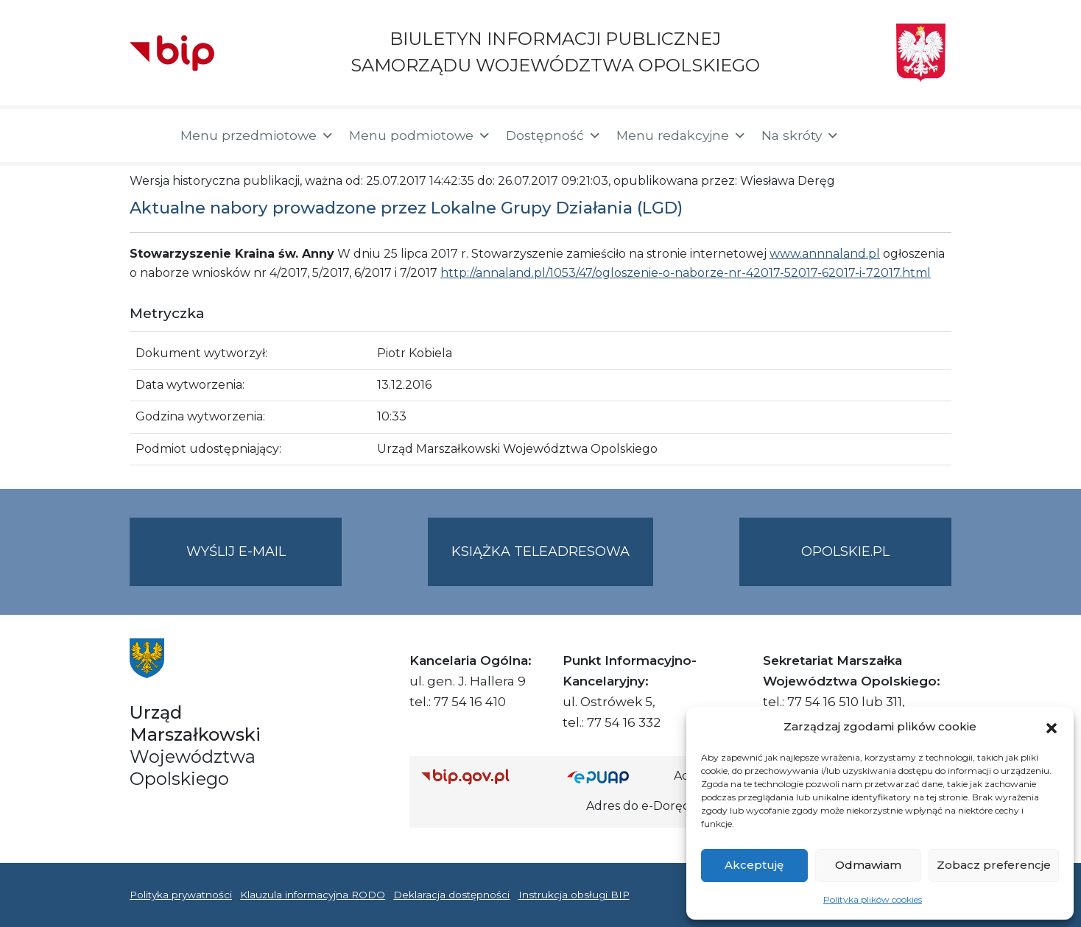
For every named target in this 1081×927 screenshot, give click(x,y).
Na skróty (800, 135)
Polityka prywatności (181, 894)
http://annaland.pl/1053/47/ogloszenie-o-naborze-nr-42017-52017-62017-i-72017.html (685, 273)
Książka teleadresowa (540, 551)
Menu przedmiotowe (257, 135)
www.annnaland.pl (825, 254)
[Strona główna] (148, 135)
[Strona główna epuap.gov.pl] (615, 776)
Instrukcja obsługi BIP (574, 894)
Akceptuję (754, 865)
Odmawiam (868, 865)
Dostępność (554, 135)
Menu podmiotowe (420, 135)
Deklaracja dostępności (451, 894)
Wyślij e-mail (264, 563)
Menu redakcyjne (681, 135)
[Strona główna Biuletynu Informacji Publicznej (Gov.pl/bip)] (482, 776)
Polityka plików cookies (872, 899)
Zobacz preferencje (994, 865)
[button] (1051, 726)
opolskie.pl (845, 551)
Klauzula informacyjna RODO (312, 894)
